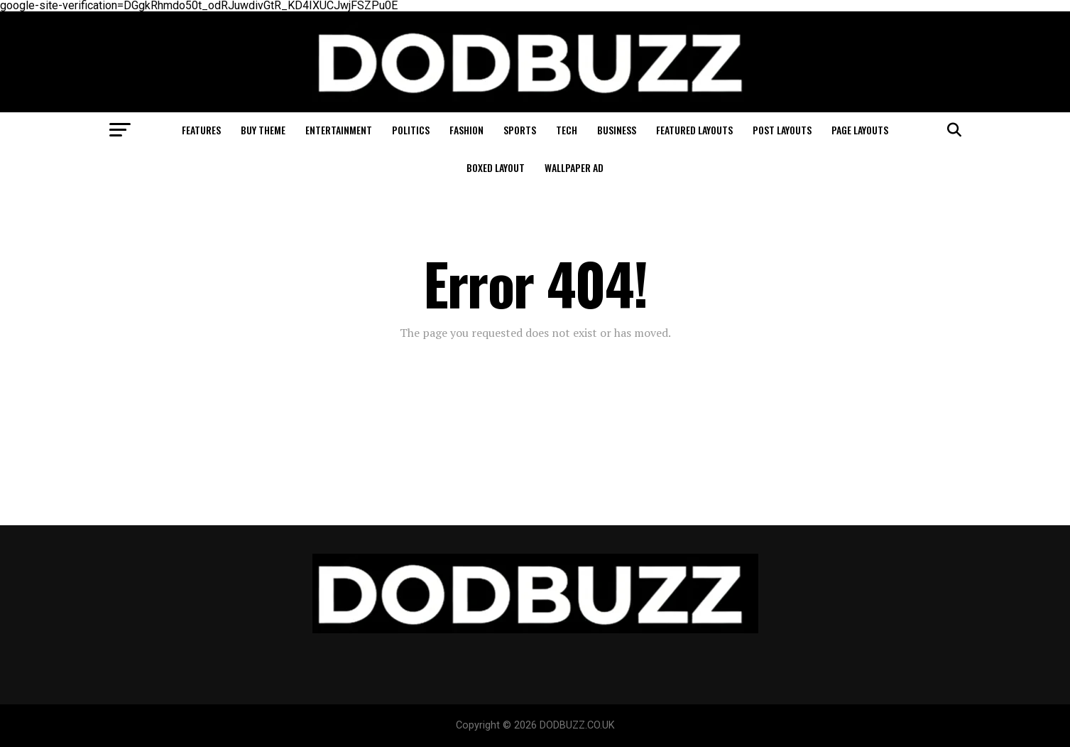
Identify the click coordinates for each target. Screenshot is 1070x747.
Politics (411, 129)
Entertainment (338, 129)
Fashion (466, 129)
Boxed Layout (495, 167)
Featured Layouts (694, 129)
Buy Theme (263, 129)
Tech (566, 129)
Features (201, 129)
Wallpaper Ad (574, 167)
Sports (519, 129)
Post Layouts (782, 129)
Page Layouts (859, 129)
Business (616, 129)
